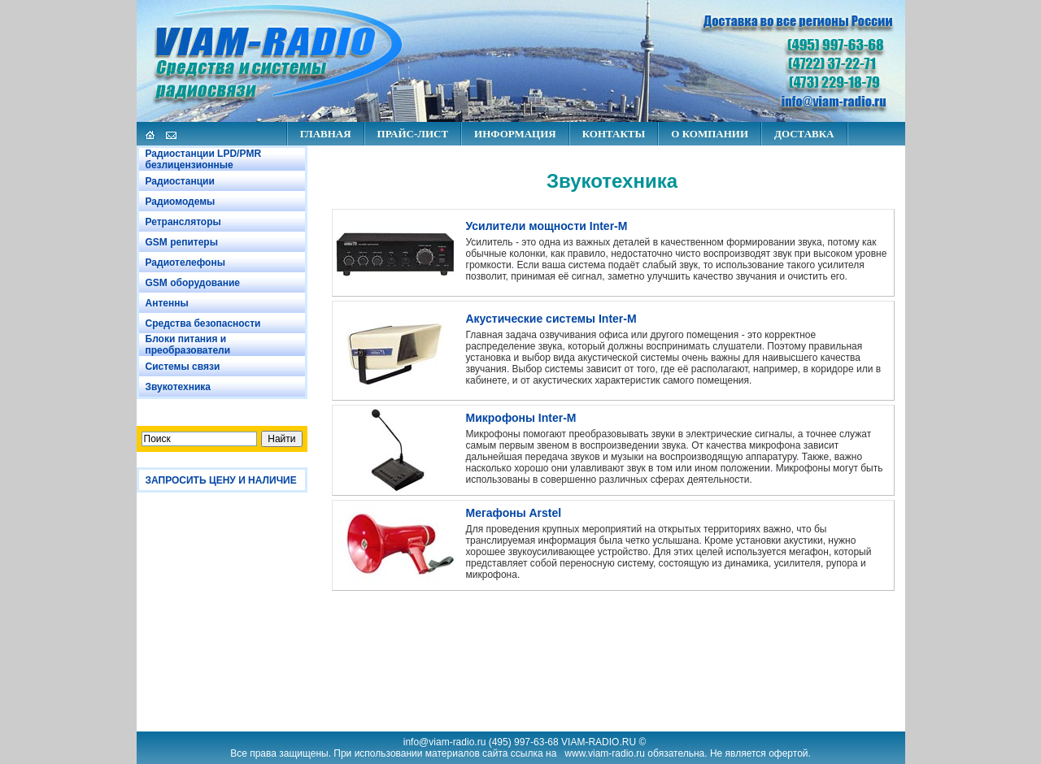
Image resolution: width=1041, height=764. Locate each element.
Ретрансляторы (183, 222)
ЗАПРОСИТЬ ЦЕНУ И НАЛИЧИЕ (221, 480)
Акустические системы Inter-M (551, 318)
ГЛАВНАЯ (325, 134)
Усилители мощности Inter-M (547, 225)
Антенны (167, 303)
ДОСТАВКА (804, 134)
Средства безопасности (203, 323)
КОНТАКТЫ (614, 134)
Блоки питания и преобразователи (188, 344)
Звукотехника (178, 387)
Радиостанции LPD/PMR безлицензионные (204, 159)
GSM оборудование (193, 283)
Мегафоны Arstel (514, 512)
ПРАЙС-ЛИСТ (412, 134)
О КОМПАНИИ (709, 134)
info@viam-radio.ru (444, 742)
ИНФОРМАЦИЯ (515, 134)
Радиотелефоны (185, 262)
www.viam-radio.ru (604, 753)
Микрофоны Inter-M (521, 417)
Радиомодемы (181, 201)
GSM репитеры (182, 242)
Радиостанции (180, 181)
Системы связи (183, 366)
